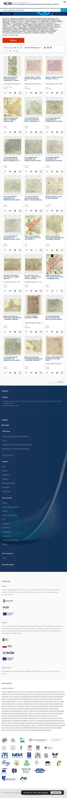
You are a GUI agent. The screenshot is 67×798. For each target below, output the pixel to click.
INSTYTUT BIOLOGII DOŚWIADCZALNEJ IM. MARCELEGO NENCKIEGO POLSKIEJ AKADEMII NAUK (36, 696)
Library (4, 440)
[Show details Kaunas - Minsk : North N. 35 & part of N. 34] (61, 92)
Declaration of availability (10, 540)
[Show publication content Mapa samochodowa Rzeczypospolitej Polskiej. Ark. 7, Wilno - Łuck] (15, 92)
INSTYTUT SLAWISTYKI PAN (43, 715)
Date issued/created (8, 483)
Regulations (6, 527)
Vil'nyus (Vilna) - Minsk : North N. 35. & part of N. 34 (33, 78)
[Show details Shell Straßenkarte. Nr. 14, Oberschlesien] (61, 210)
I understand (56, 792)
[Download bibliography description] (10, 92)
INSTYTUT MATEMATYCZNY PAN (11, 692)
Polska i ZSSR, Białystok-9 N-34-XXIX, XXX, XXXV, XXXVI (54, 358)
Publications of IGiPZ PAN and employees (15, 436)
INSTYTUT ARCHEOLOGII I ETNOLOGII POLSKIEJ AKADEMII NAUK (39, 692)
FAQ (3, 519)
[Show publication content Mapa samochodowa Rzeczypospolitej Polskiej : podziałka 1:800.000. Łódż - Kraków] (36, 372)
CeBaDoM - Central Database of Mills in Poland (17, 444)
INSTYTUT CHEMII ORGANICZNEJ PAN (22, 704)
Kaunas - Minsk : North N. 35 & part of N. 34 (54, 78)
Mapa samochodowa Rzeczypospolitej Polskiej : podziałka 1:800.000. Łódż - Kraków (33, 358)
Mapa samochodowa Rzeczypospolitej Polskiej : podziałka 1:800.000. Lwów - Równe (54, 237)
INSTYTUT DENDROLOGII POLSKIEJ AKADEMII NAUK (48, 704)
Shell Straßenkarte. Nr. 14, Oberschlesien (54, 197)
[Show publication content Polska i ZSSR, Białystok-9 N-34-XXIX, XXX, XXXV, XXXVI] (57, 372)
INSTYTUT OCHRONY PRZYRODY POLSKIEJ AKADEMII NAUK (46, 713)
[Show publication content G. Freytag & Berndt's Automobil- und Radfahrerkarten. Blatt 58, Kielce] (57, 132)
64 (21, 48)
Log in (4, 557)
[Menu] (64, 1)
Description (6, 487)
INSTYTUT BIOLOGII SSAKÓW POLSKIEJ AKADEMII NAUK (18, 699)
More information (43, 792)
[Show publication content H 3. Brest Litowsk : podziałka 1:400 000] (36, 331)
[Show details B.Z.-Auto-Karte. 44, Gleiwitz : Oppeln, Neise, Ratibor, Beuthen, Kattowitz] (40, 291)
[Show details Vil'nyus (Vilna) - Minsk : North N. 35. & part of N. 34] (40, 92)
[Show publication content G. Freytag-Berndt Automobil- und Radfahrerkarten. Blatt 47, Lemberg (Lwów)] (36, 171)
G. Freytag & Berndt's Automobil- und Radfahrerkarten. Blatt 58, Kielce (54, 119)
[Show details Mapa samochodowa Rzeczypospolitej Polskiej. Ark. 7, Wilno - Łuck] (19, 92)
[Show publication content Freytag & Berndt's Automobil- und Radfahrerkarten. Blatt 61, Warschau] (15, 210)
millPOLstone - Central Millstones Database (15, 449)
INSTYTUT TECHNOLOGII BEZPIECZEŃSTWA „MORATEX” (35, 730)
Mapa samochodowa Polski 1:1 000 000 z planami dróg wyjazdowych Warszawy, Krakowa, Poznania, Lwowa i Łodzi (12, 119)
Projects (4, 511)
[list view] (51, 47)
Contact (4, 544)
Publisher (5, 479)
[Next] (17, 50)
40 (18, 48)
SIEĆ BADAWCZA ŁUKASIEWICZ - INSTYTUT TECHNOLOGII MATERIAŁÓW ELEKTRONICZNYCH (38, 720)
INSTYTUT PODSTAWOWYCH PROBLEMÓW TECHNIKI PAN (18, 715)
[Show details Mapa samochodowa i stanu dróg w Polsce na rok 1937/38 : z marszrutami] (40, 250)
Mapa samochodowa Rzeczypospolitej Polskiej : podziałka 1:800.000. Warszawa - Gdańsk (12, 317)
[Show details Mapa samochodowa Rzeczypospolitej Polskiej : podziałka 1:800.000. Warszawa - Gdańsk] (19, 331)
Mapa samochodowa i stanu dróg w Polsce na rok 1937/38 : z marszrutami (33, 237)
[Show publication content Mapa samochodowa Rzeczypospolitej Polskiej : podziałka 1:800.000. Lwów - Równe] (57, 250)
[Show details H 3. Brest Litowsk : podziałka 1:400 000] (40, 331)
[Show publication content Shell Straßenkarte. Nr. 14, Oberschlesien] (57, 210)
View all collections (8, 455)
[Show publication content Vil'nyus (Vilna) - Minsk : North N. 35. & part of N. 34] (36, 92)
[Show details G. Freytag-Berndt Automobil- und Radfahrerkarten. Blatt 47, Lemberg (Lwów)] (40, 171)
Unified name (6, 491)
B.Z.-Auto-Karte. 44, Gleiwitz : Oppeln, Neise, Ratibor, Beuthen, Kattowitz (33, 276)
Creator (4, 471)
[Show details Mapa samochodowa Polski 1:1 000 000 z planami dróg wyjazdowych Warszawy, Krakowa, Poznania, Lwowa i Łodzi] (19, 132)
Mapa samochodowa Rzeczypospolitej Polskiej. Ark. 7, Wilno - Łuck (11, 78)
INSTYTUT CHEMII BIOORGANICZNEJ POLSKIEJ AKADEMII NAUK (35, 701)
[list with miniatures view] (48, 47)
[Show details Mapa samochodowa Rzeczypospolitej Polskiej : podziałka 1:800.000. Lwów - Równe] (61, 250)
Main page (5, 425)
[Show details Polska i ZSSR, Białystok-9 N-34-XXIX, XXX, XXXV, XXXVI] (61, 372)
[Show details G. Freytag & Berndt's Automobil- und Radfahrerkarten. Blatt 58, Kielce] (61, 132)
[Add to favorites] (5, 92)
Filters (13, 40)
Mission (4, 503)
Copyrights (5, 523)
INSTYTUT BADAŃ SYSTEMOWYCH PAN (40, 694)
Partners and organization (10, 507)
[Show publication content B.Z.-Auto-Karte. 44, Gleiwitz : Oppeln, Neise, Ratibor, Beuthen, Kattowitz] (36, 291)
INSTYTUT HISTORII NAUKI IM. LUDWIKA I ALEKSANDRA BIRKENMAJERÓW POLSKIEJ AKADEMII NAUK (30, 723)
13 (13, 51)
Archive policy (6, 532)
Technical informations (9, 515)
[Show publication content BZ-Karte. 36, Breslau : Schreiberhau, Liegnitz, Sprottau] (15, 291)
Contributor (6, 475)
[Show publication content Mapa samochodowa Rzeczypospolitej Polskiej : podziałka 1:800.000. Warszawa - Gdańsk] (15, 331)
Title (3, 466)
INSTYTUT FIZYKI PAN (12, 730)
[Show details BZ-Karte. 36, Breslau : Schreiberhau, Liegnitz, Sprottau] (19, 291)
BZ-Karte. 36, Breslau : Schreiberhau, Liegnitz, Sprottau (12, 276)
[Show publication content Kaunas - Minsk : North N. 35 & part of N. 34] (57, 92)
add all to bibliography (33, 48)
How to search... (6, 14)
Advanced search (60, 14)
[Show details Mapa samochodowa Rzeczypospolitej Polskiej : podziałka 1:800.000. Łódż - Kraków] (40, 372)
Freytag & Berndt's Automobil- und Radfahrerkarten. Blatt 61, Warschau (12, 198)
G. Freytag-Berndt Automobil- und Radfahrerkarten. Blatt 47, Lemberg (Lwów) (33, 158)
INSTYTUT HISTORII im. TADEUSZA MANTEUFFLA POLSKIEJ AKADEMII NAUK (26, 708)
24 (15, 48)
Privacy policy (6, 536)
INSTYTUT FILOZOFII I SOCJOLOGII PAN (13, 706)
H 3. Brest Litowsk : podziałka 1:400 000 (31, 317)
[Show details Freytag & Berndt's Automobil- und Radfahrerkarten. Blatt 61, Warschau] (19, 210)
